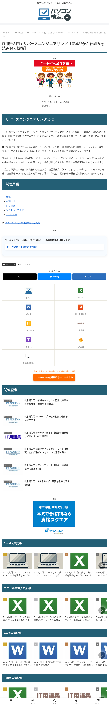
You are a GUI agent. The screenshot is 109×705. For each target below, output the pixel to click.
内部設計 (10, 201)
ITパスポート (24, 264)
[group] (17, 519)
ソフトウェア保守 (15, 210)
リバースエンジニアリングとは (55, 102)
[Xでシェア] (20, 276)
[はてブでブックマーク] (89, 276)
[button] (101, 519)
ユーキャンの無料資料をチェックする (54, 378)
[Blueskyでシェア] (54, 276)
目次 (51, 96)
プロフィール (28, 696)
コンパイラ (11, 214)
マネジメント (9, 264)
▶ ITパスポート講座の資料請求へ (23, 247)
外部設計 (10, 206)
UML (8, 197)
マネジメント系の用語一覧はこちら (22, 222)
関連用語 (46, 106)
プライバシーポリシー (81, 696)
